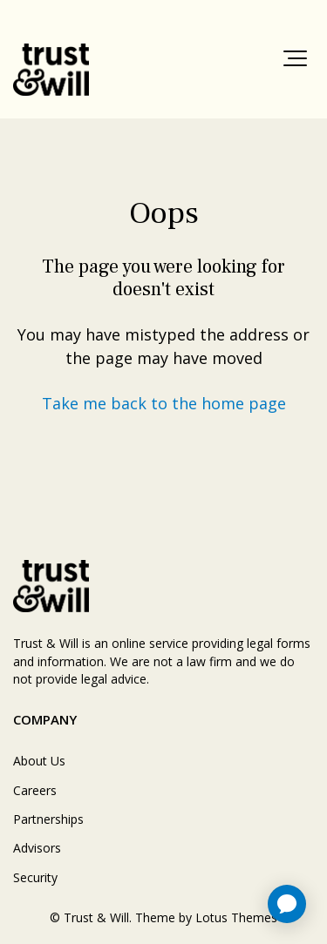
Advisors (37, 847)
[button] (295, 58)
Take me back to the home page (164, 403)
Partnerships (48, 819)
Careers (35, 790)
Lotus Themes (236, 917)
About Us (39, 760)
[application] (287, 904)
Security (35, 877)
